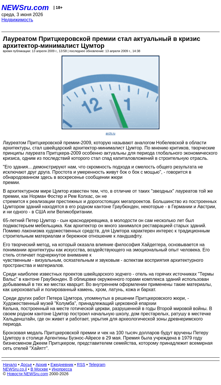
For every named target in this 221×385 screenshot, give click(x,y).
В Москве (39, 369)
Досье (26, 364)
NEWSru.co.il (15, 369)
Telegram (97, 364)
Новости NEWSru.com (27, 373)
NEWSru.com (25, 7)
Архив (41, 364)
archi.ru (110, 133)
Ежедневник (62, 364)
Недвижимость (17, 19)
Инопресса (62, 369)
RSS (81, 364)
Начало (10, 364)
